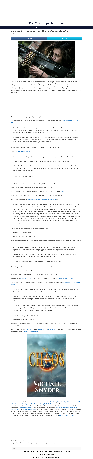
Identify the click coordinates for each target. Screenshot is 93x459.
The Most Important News (46, 23)
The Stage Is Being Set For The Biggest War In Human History (26, 442)
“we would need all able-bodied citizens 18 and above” (57, 242)
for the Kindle (52, 329)
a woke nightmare (64, 191)
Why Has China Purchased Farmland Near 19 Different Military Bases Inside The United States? (34, 443)
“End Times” (53, 402)
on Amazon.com (40, 402)
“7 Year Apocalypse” (62, 402)
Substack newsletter (25, 407)
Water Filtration (49, 27)
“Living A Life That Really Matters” (49, 404)
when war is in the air (25, 278)
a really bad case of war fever (65, 278)
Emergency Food (38, 27)
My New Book (16, 27)
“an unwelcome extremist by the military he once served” (41, 199)
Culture (14, 440)
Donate (78, 27)
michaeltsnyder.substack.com (32, 331)
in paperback (41, 329)
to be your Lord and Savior (66, 415)
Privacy (50, 451)
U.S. (25, 440)
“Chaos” (29, 329)
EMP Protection (59, 27)
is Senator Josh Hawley (24, 151)
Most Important (70, 27)
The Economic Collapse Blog (63, 407)
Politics (22, 440)
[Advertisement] (46, 11)
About (45, 451)
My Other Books (27, 27)
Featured (18, 440)
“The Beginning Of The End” (29, 404)
